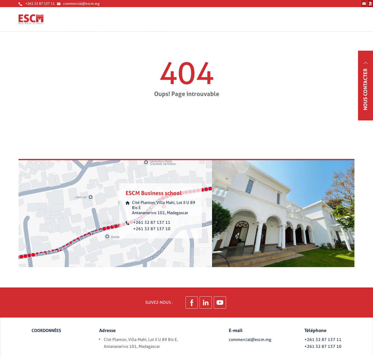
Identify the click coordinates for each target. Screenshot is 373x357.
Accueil (123, 22)
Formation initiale (188, 22)
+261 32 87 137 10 (151, 231)
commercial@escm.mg (81, 6)
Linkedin (216, 305)
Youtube (263, 305)
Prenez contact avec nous (255, 5)
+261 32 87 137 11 (40, 6)
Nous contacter (365, 89)
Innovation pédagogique (301, 22)
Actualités (345, 22)
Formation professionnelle (241, 22)
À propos (151, 22)
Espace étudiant (335, 5)
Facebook (168, 305)
